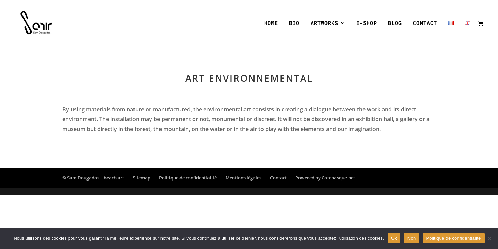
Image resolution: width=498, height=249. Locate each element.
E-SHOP (366, 23)
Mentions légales (243, 178)
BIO (294, 23)
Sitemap (141, 178)
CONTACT (425, 23)
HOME (271, 23)
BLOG (395, 23)
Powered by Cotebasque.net (325, 178)
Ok (394, 238)
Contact (278, 178)
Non (411, 238)
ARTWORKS (324, 23)
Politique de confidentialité (188, 178)
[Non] (489, 238)
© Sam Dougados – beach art (93, 178)
